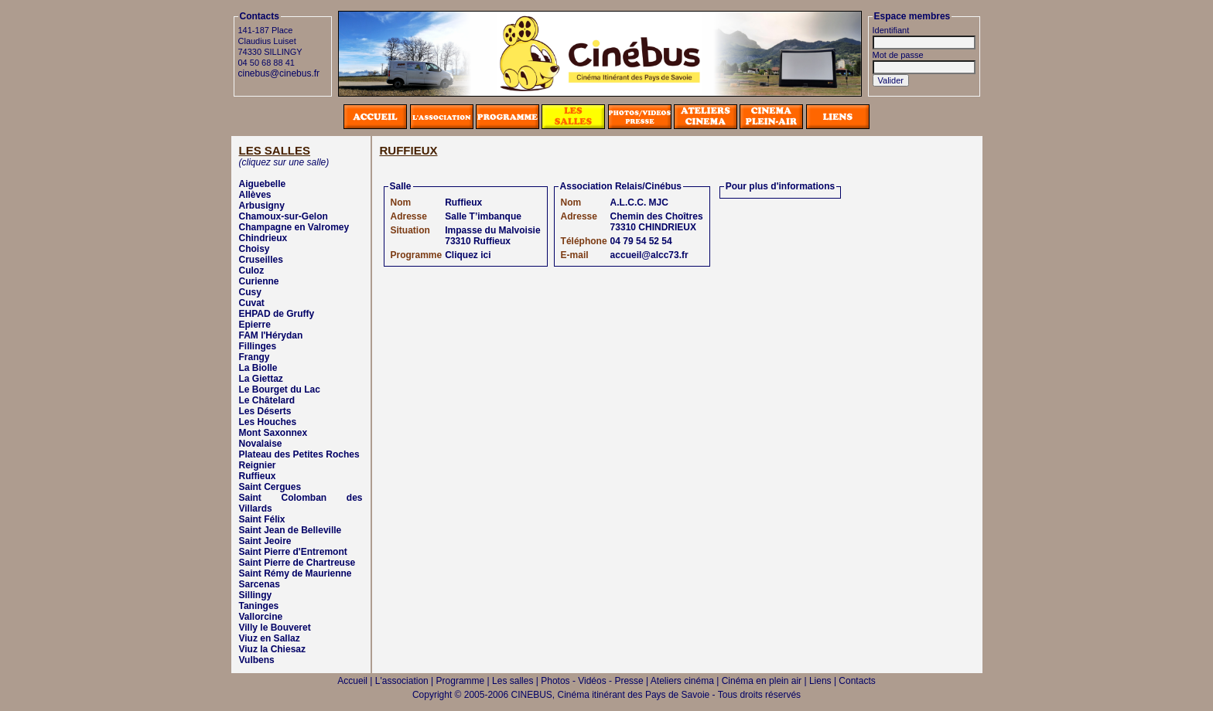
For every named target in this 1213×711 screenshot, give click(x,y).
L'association (402, 680)
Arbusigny (262, 205)
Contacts (857, 680)
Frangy (254, 357)
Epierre (255, 324)
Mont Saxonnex (273, 432)
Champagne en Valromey (294, 227)
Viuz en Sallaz (269, 638)
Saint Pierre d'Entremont (293, 551)
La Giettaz (261, 378)
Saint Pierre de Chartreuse (297, 562)
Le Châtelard (267, 400)
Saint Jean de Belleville (290, 530)
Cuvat (252, 303)
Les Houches (268, 422)
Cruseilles (261, 259)
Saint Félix (262, 519)
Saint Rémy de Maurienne (295, 573)
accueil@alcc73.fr (649, 255)
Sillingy (255, 595)
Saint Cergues (270, 486)
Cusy (250, 292)
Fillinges (258, 346)
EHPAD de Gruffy (277, 313)
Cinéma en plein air (761, 680)
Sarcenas (259, 584)
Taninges (259, 605)
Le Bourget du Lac (279, 389)
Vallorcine (261, 616)
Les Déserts (265, 411)
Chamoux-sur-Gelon (283, 216)
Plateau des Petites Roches (299, 454)
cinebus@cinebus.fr (279, 73)
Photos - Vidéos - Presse (592, 680)
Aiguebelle (262, 184)
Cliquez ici (467, 255)
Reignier (257, 465)
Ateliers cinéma (682, 680)
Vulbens (257, 660)
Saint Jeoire (265, 541)
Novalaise (260, 443)
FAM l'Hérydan (271, 335)
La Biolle (258, 367)
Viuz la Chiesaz (272, 649)
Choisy (254, 248)
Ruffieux (257, 476)
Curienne (259, 281)
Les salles (512, 680)
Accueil (352, 680)
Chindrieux (263, 238)
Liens (820, 680)
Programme (460, 680)
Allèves (255, 194)
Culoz (252, 270)
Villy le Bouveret (275, 627)
